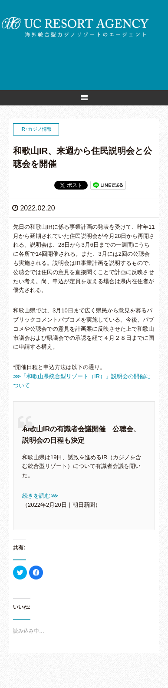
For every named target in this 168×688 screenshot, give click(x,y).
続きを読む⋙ (40, 495)
